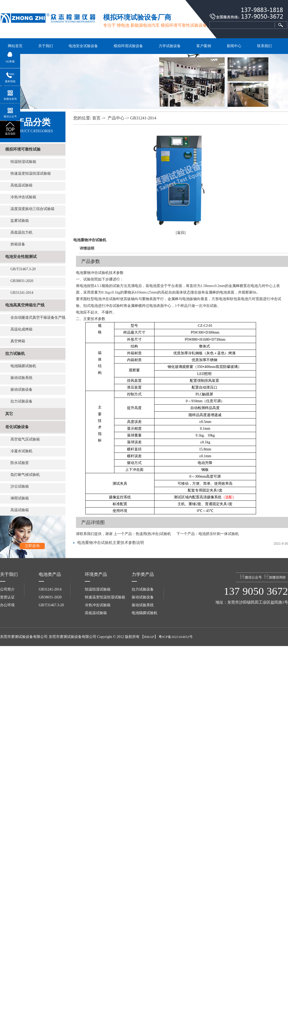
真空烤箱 (17, 341)
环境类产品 (96, 574)
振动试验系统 (21, 378)
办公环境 (7, 605)
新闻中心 (234, 46)
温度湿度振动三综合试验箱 (32, 209)
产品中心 (116, 118)
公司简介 (7, 589)
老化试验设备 (17, 427)
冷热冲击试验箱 (23, 197)
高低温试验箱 (21, 185)
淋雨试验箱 (19, 498)
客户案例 (203, 46)
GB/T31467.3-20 (23, 269)
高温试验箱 (19, 510)
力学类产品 (143, 574)
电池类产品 (50, 574)
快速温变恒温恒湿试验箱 (30, 173)
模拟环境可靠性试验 (23, 149)
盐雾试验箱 (19, 221)
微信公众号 (251, 577)
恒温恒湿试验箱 (23, 162)
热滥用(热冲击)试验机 (153, 534)
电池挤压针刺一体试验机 (218, 534)
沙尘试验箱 (19, 486)
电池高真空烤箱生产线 (25, 305)
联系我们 (264, 46)
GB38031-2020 (21, 281)
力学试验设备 (170, 46)
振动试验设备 (21, 390)
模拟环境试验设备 (128, 46)
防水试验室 (19, 463)
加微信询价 (275, 577)
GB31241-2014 (21, 293)
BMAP (149, 637)
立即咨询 (32, 546)
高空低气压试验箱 (25, 439)
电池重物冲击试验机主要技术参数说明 (110, 543)
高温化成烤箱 (21, 329)
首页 (96, 118)
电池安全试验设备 (83, 46)
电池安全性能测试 (21, 257)
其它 (9, 414)
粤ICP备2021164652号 (176, 637)
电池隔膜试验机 (23, 366)
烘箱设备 (17, 244)
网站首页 (15, 46)
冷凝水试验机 (21, 451)
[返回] (180, 233)
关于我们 (45, 46)
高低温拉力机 (21, 232)
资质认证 (7, 597)
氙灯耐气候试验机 (25, 475)
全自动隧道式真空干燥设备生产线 (37, 317)
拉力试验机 (15, 353)
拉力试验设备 (21, 401)
